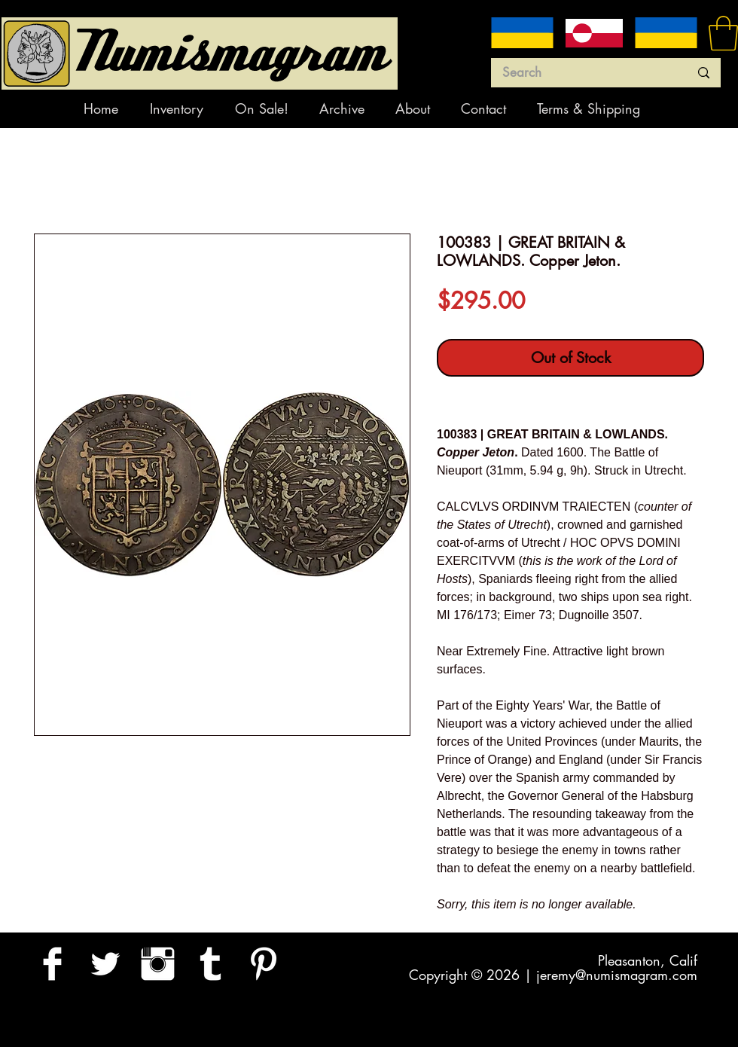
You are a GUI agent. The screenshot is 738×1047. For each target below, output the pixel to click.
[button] (723, 33)
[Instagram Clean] (158, 964)
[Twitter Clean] (105, 964)
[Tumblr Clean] (210, 964)
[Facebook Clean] (52, 964)
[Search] (584, 73)
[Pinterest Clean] (263, 964)
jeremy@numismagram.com (616, 975)
